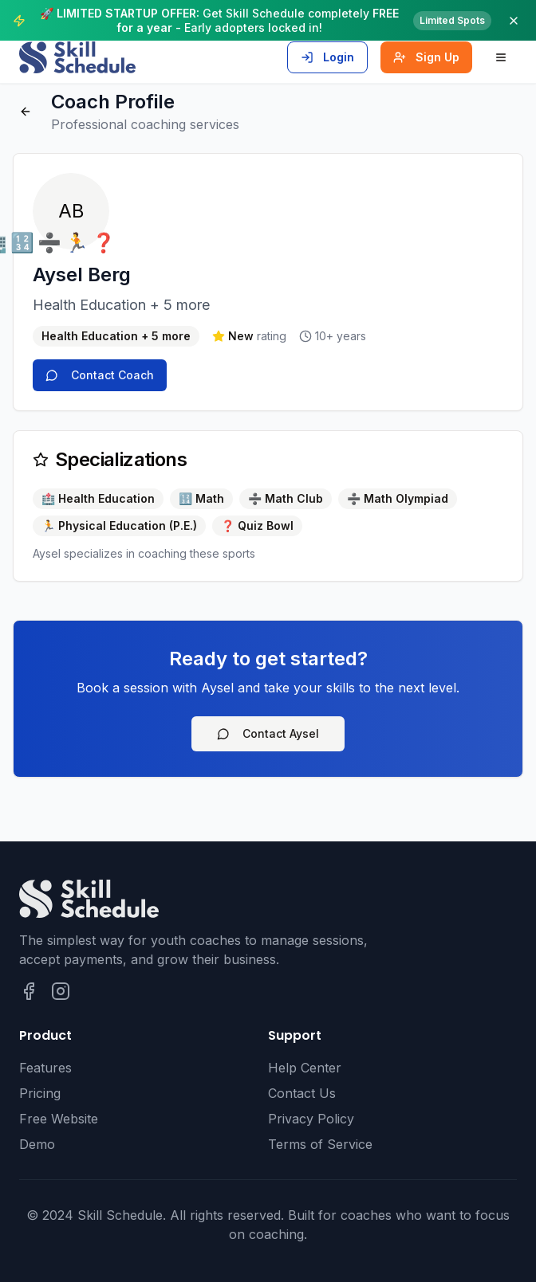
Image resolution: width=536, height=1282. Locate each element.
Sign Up (426, 57)
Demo (37, 1144)
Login (327, 57)
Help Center (304, 1068)
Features (45, 1068)
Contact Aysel (268, 733)
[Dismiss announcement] (513, 20)
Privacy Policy (311, 1119)
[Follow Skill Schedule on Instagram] (60, 991)
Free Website (58, 1119)
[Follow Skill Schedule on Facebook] (28, 991)
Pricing (40, 1093)
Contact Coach (99, 375)
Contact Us (302, 1093)
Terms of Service (320, 1144)
